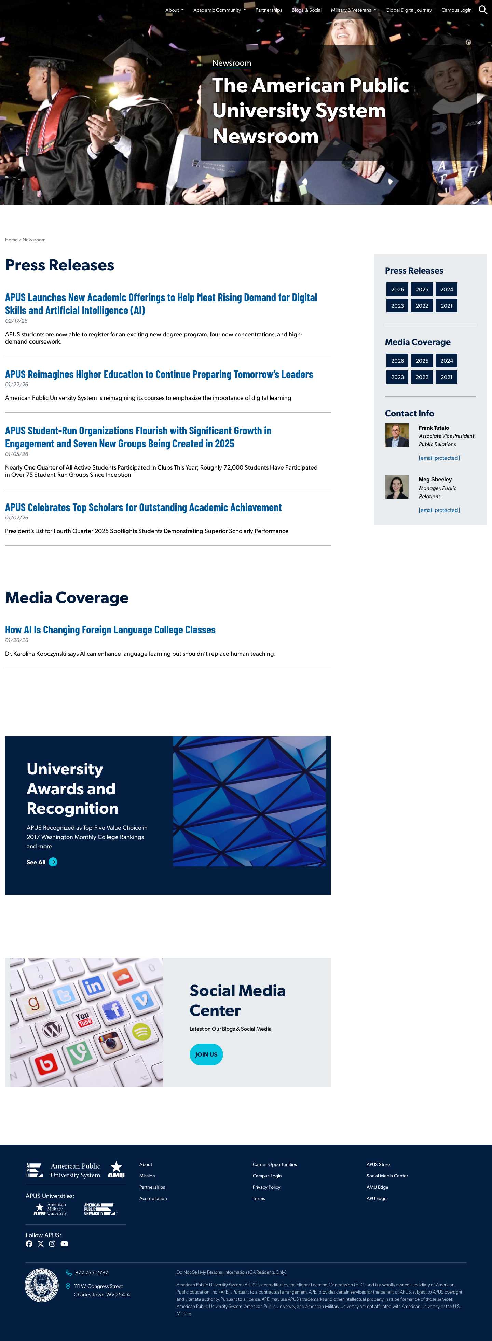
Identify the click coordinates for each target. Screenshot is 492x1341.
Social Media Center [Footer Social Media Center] (387, 1175)
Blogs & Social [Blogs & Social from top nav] (307, 9)
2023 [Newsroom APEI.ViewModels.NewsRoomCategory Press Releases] (397, 305)
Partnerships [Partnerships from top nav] (269, 9)
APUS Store (378, 1164)
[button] (29, 1243)
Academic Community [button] (217, 9)
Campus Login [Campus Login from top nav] (456, 9)
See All (36, 862)
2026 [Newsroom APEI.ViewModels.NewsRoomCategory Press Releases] (397, 289)
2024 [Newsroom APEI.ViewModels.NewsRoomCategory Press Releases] (446, 289)
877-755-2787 (91, 1272)
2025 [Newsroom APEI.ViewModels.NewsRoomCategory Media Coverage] (422, 360)
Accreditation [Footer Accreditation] (153, 1198)
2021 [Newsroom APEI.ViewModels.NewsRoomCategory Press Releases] (446, 305)
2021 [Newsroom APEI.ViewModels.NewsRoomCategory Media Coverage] (446, 376)
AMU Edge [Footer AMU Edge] (377, 1187)
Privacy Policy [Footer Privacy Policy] (267, 1187)
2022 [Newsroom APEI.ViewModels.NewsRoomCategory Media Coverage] (422, 376)
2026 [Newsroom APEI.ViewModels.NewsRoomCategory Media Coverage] (397, 360)
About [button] (172, 9)
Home (11, 239)
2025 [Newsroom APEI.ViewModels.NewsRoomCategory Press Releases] (422, 289)
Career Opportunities (275, 1164)
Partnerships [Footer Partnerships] (152, 1187)
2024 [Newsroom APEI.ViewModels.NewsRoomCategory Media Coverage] (446, 360)
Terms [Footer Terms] (259, 1198)
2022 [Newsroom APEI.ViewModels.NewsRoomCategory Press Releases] (422, 305)
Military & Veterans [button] (351, 9)
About (145, 1164)
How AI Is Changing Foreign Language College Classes (111, 629)
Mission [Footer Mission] (147, 1175)
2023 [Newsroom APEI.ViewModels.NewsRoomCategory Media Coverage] (397, 376)
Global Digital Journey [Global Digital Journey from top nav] (409, 9)
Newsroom (231, 62)
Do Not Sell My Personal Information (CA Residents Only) (231, 1272)
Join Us (206, 1054)
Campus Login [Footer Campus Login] (267, 1175)
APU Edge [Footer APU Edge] (377, 1198)
